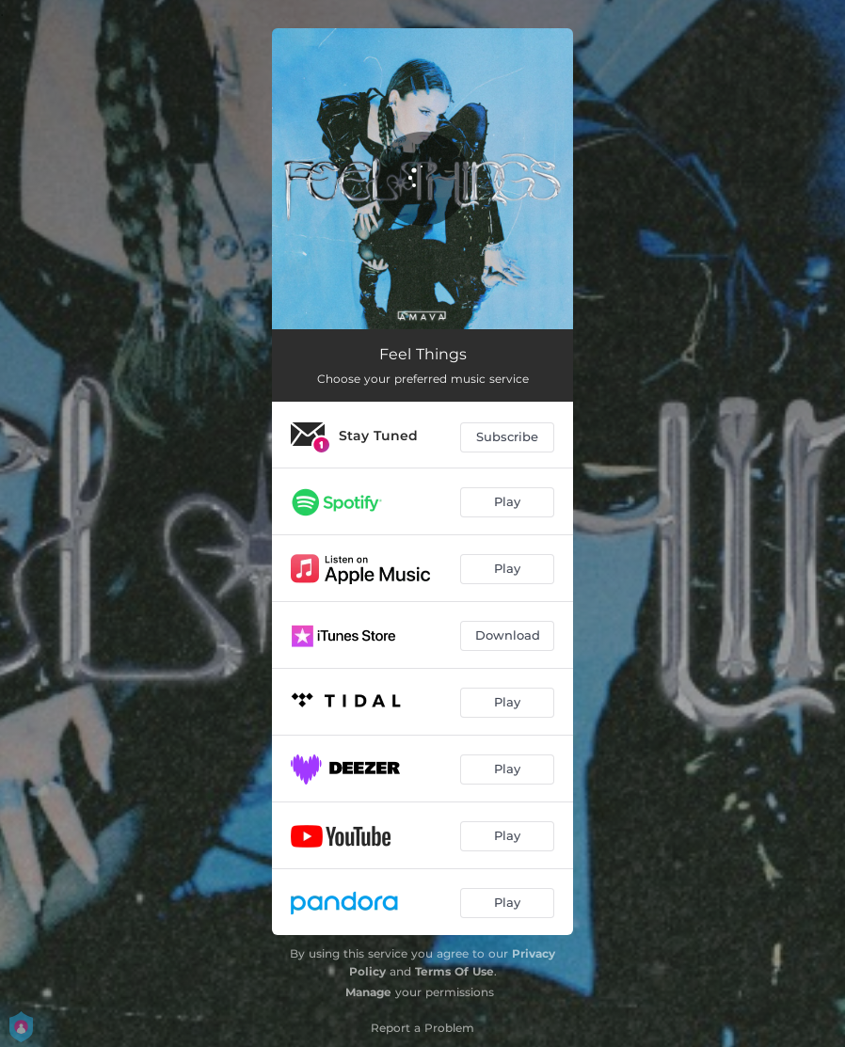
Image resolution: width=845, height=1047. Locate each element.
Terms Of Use (454, 971)
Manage (368, 992)
